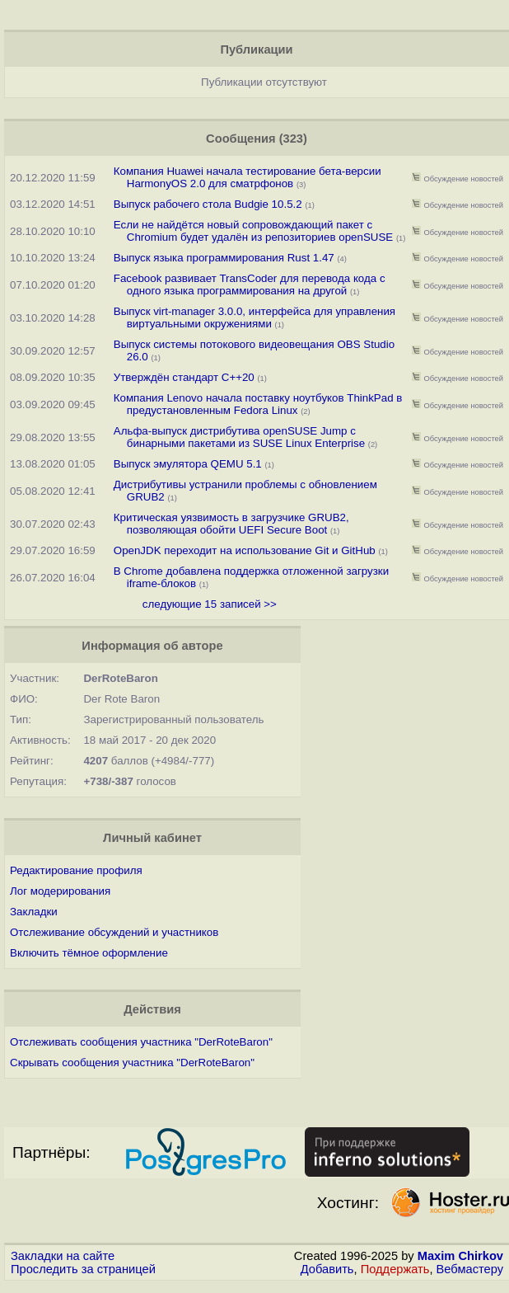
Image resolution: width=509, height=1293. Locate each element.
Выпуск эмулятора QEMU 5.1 (188, 464)
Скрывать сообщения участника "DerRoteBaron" (132, 1062)
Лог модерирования (60, 891)
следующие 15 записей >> (209, 604)
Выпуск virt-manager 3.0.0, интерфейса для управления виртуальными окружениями (254, 317)
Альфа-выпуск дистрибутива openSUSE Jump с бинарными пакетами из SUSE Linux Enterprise (239, 437)
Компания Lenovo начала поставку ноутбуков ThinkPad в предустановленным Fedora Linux (258, 404)
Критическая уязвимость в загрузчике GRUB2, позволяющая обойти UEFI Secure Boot (231, 523)
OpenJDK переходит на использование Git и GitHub (246, 550)
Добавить (327, 1269)
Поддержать (395, 1269)
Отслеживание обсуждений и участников (114, 932)
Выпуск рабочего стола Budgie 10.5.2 (208, 204)
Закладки (34, 911)
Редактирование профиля (76, 870)
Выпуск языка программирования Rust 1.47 (224, 258)
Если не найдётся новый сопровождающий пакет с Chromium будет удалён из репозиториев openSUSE (253, 231)
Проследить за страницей (83, 1269)
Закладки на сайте (62, 1255)
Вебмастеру (470, 1269)
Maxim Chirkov (460, 1255)
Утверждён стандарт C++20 (184, 377)
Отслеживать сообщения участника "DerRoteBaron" (141, 1042)
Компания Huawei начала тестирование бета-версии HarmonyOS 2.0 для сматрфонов (247, 177)
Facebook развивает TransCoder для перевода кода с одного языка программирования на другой (249, 284)
